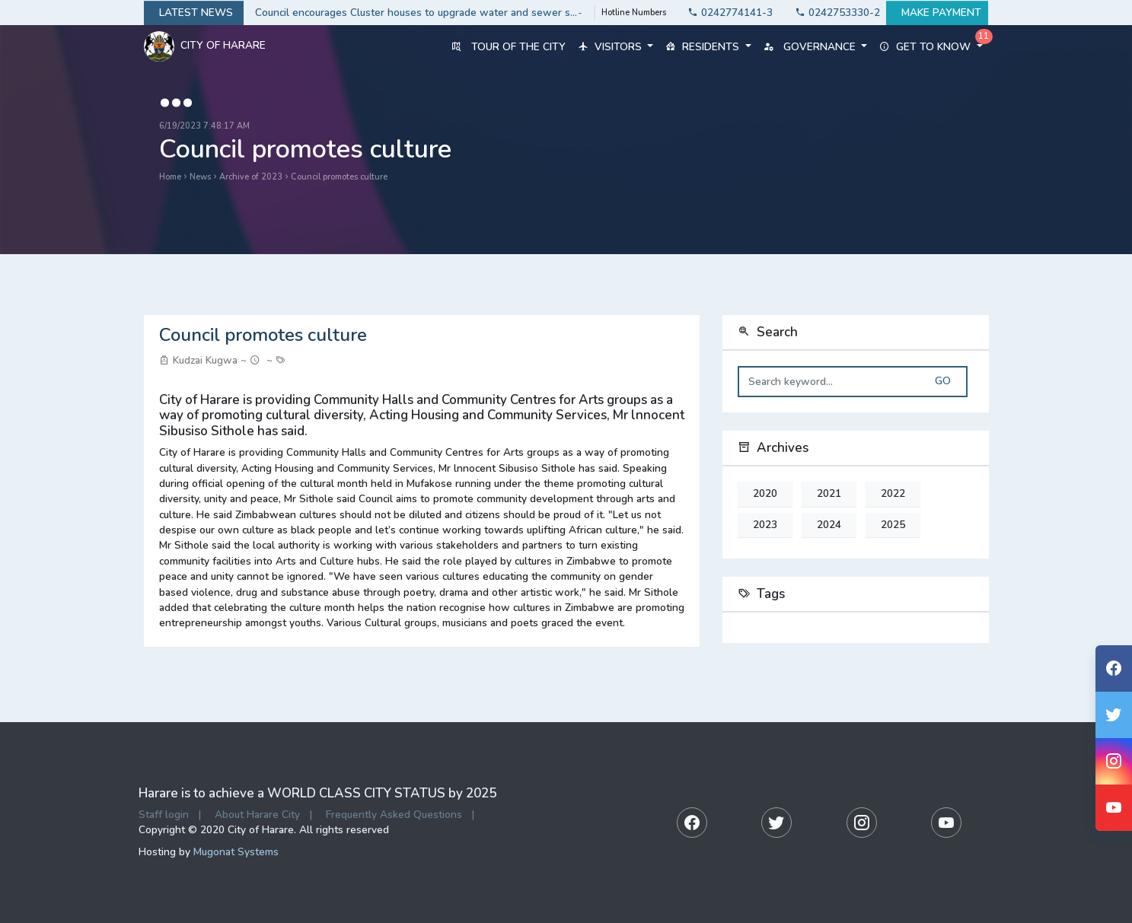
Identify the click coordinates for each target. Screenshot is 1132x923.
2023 (765, 525)
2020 (765, 494)
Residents (708, 47)
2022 (893, 494)
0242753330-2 (833, 12)
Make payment (937, 13)
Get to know (930, 47)
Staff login (164, 814)
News (200, 177)
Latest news (194, 13)
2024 (829, 525)
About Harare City (257, 814)
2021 (829, 494)
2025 (893, 525)
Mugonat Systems (236, 852)
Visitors (615, 47)
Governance (815, 47)
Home (170, 177)
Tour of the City (508, 47)
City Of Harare (205, 46)
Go (943, 381)
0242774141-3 (726, 12)
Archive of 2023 (250, 177)
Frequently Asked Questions (394, 814)
